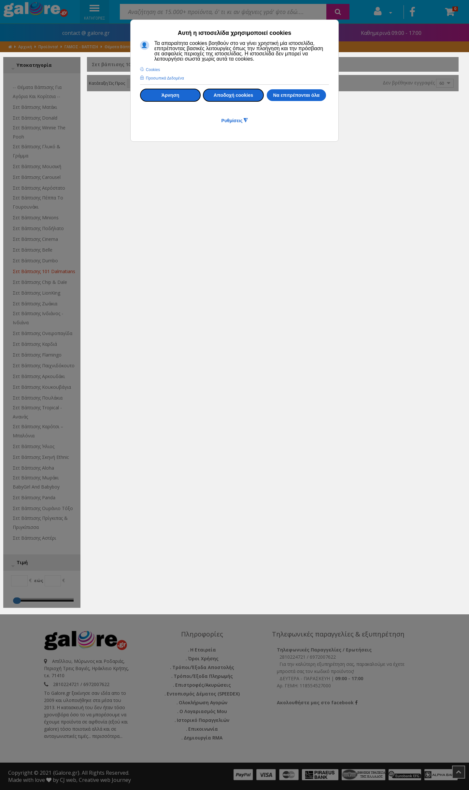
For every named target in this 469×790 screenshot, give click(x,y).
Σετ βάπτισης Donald (35, 118)
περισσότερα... (107, 736)
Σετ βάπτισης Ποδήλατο (38, 228)
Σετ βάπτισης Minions (36, 217)
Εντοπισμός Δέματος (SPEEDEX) (203, 694)
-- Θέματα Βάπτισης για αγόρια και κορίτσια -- (37, 91)
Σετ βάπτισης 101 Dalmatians (44, 271)
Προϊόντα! (48, 47)
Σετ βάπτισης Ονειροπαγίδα (42, 333)
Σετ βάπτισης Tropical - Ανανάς (37, 412)
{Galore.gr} (66, 772)
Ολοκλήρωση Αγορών (203, 702)
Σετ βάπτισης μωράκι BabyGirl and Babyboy (36, 482)
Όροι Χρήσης (203, 658)
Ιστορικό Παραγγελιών (203, 720)
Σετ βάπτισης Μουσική (37, 166)
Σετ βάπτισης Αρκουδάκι (39, 376)
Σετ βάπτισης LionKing (36, 293)
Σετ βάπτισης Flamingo (37, 355)
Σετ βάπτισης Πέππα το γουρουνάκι (38, 202)
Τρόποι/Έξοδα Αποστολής (203, 667)
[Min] (19, 580)
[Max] (53, 580)
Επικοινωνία (203, 729)
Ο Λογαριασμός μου (203, 711)
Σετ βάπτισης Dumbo (35, 260)
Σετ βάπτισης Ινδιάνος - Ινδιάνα (38, 318)
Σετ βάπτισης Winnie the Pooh (39, 132)
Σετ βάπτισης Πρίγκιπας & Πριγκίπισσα (40, 522)
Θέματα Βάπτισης (121, 47)
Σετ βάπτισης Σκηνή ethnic (41, 457)
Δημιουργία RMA (203, 738)
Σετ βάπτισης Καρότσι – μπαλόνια (38, 431)
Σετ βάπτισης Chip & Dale (40, 282)
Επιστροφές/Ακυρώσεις (203, 685)
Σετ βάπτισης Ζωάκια (35, 303)
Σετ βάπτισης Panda (34, 497)
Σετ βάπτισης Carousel (37, 177)
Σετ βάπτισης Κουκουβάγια (42, 387)
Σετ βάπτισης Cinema (35, 239)
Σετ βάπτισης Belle (32, 250)
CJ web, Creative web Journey (95, 779)
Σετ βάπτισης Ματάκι (35, 107)
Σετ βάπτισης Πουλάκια (38, 398)
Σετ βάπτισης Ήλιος (33, 446)
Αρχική (25, 47)
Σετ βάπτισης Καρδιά (35, 344)
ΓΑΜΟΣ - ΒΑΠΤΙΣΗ (81, 47)
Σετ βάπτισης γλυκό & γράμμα (36, 151)
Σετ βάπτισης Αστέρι (34, 538)
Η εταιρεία (203, 650)
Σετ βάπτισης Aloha (33, 468)
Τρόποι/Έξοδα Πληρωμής (203, 676)
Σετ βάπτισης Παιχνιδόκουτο (44, 365)
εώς (38, 580)
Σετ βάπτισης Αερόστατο (39, 188)
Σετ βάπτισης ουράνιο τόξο (43, 508)
